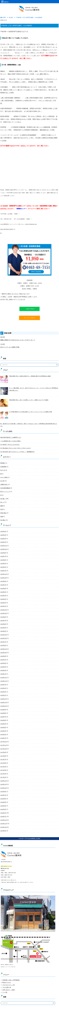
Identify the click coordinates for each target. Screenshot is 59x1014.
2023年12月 (3, 609)
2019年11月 (3, 681)
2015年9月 (3, 830)
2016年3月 (3, 809)
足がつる (2, 470)
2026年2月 (3, 538)
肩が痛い (2, 498)
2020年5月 (3, 667)
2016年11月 (3, 784)
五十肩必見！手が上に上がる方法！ (10, 444)
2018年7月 (3, 716)
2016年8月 (3, 791)
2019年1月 (3, 695)
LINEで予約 (29, 309)
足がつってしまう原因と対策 (9, 347)
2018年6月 (3, 720)
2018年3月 (3, 731)
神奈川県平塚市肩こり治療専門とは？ (10, 437)
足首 (1, 509)
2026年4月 (3, 531)
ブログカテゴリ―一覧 (8, 985)
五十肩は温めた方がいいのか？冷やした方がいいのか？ (15, 448)
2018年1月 (3, 738)
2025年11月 (3, 545)
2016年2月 (3, 813)
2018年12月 (3, 699)
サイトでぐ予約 (29, 317)
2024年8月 (3, 581)
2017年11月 (3, 745)
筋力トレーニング (5, 491)
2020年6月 (3, 663)
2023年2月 (3, 631)
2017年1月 (3, 777)
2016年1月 (3, 816)
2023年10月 (3, 613)
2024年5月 (3, 592)
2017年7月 (3, 759)
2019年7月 (3, 684)
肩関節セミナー (21, 208)
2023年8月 (3, 617)
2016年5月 (3, 802)
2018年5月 (3, 724)
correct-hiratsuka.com (31, 224)
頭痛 (1, 516)
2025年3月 (3, 567)
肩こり (2, 502)
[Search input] (28, 365)
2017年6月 (3, 763)
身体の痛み (3, 513)
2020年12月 (3, 649)
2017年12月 (3, 741)
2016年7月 (3, 795)
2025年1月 (3, 570)
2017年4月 (3, 766)
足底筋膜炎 (3, 466)
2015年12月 (3, 820)
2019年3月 (3, 688)
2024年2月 (3, 602)
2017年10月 (3, 748)
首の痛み (2, 520)
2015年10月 (3, 827)
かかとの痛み (4, 477)
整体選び (2, 463)
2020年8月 (3, 656)
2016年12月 (3, 781)
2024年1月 (3, 606)
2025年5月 (3, 563)
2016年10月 (3, 788)
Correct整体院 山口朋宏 (34, 838)
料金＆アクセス (6, 982)
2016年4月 (3, 805)
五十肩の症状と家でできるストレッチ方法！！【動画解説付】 (17, 451)
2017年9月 (3, 752)
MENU (6, 2)
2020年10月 (3, 652)
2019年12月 (3, 677)
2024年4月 (3, 595)
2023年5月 (3, 627)
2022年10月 (3, 638)
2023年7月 (3, 620)
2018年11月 (3, 702)
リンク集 (4, 992)
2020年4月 (3, 670)
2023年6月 (3, 624)
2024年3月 (3, 599)
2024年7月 (3, 585)
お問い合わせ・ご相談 (8, 990)
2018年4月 (3, 727)
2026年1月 (3, 542)
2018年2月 (3, 734)
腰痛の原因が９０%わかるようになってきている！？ (17, 340)
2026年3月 (3, 535)
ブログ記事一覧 (6, 987)
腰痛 (1, 506)
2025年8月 (3, 553)
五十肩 (2, 481)
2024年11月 (3, 574)
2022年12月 (3, 634)
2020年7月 (3, 659)
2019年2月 (3, 691)
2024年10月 (3, 577)
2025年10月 (3, 549)
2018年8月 (3, 713)
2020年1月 (3, 674)
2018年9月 (3, 709)
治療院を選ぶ (4, 484)
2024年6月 (3, 588)
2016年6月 (3, 798)
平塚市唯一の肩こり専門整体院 (11, 980)
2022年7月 (3, 642)
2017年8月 (3, 756)
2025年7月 (3, 556)
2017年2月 (3, 773)
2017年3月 (3, 770)
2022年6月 (3, 645)
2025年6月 (3, 560)
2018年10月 (3, 706)
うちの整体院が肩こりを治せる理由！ (10, 441)
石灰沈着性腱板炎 (5, 488)
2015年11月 (3, 823)
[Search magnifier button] (57, 365)
